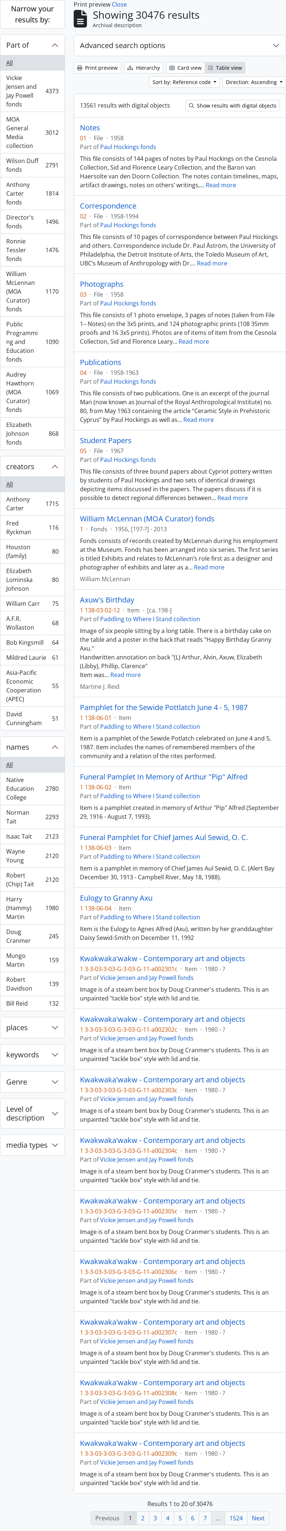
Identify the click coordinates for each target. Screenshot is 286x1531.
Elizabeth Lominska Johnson (32, 580)
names (17, 747)
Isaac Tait (32, 838)
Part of (17, 45)
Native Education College (32, 788)
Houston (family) (32, 551)
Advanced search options (122, 45)
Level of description (25, 1113)
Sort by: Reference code (182, 82)
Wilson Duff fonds (32, 165)
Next (258, 1518)
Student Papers (106, 440)
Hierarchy (143, 67)
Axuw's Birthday (107, 600)
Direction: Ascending (252, 82)
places (17, 1027)
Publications (100, 362)
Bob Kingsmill (32, 644)
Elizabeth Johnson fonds (32, 433)
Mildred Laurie (32, 659)
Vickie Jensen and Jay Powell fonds (32, 91)
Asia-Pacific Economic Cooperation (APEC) (32, 686)
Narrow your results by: (32, 14)
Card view (185, 67)
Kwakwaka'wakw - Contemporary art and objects (162, 958)
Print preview (97, 67)
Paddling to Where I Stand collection (150, 619)
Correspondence (108, 206)
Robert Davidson (32, 984)
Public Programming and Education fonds (32, 341)
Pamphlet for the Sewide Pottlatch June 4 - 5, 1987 (163, 707)
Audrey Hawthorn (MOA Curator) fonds (32, 392)
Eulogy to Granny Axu (116, 898)
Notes (90, 127)
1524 (236, 1518)
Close (119, 4)
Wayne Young (32, 855)
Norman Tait (32, 816)
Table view (225, 67)
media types (27, 1145)
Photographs (102, 284)
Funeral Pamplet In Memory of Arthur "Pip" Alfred (163, 776)
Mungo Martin (32, 960)
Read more (221, 185)
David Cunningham (32, 718)
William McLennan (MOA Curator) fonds (32, 291)
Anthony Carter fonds (32, 193)
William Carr (32, 605)
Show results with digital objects (232, 105)
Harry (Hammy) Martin (32, 908)
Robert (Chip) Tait (32, 879)
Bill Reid (32, 1005)
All (9, 63)
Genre (16, 1082)
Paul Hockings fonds (128, 147)
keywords (22, 1055)
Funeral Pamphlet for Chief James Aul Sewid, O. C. (164, 837)
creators (20, 466)
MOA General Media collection (32, 132)
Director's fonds (32, 221)
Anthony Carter (32, 503)
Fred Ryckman (32, 527)
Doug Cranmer (32, 936)
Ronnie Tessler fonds (32, 250)
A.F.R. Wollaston (32, 623)
